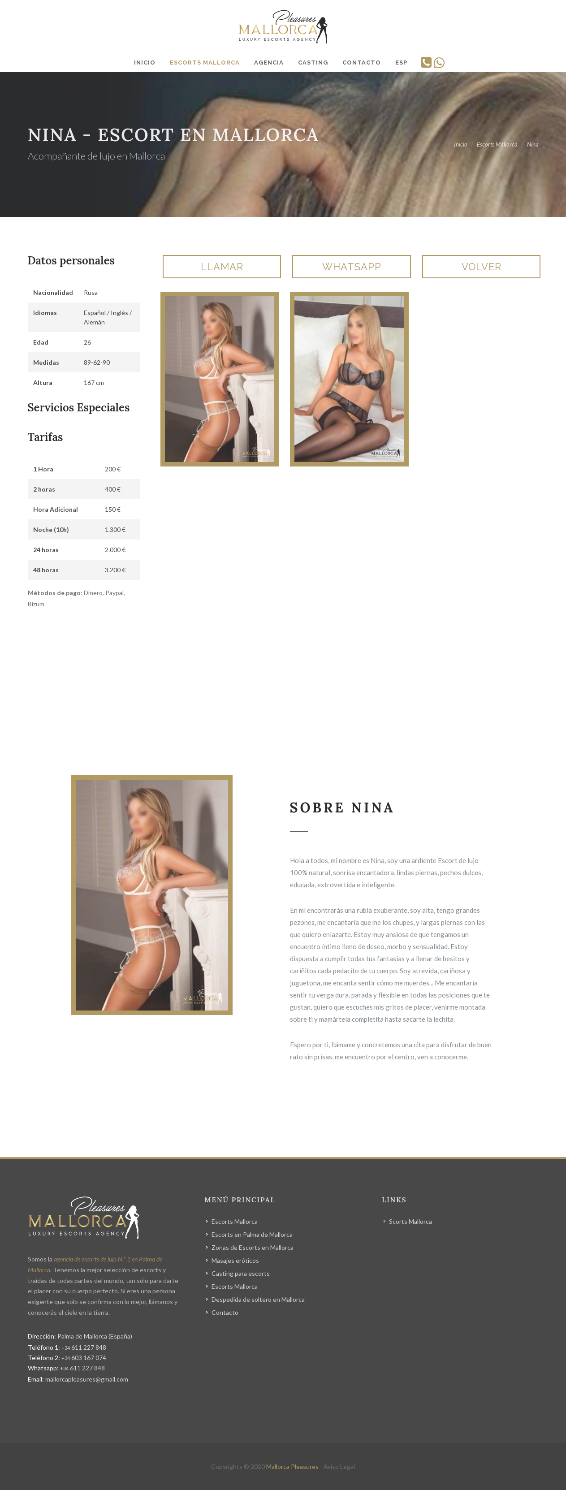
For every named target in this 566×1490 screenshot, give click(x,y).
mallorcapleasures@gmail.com (86, 1379)
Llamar (222, 266)
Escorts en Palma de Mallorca (252, 1234)
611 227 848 (83, 1347)
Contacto (225, 1312)
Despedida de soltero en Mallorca (258, 1299)
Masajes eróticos (235, 1260)
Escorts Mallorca (235, 1221)
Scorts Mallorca (410, 1221)
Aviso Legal (339, 1466)
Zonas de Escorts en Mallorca (253, 1247)
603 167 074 (83, 1357)
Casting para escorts (241, 1273)
